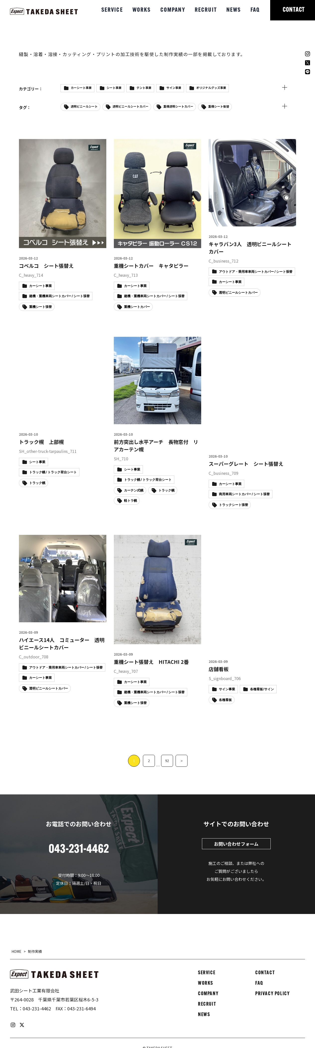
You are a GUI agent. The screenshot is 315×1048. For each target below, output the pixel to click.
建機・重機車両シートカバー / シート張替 (59, 296)
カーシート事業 (81, 87)
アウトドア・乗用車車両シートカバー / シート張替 (255, 272)
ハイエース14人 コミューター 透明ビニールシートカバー (61, 643)
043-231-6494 (81, 1008)
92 (167, 761)
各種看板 (225, 700)
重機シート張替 (218, 106)
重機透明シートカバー (178, 106)
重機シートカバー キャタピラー (151, 265)
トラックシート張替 (233, 505)
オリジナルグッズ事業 (211, 87)
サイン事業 (173, 87)
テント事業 (143, 87)
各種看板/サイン (262, 689)
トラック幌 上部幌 (41, 441)
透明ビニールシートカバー (130, 106)
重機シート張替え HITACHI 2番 (151, 661)
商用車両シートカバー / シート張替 (244, 494)
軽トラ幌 (130, 500)
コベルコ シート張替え (46, 265)
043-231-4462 (37, 1008)
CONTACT (294, 10)
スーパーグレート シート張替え (246, 463)
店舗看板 (219, 669)
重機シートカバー (137, 307)
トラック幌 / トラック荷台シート (53, 472)
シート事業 (114, 87)
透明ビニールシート (84, 106)
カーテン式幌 (133, 490)
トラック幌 (37, 483)
